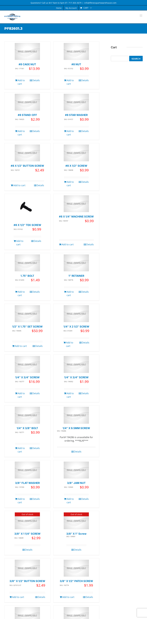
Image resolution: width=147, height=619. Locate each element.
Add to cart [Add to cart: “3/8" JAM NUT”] (70, 500)
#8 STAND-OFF (27, 114)
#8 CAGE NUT (27, 64)
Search (135, 58)
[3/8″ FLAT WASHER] (27, 470)
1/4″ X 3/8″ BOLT (27, 428)
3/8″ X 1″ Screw (76, 533)
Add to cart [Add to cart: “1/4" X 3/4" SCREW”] (21, 395)
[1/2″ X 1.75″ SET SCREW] (27, 313)
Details (36, 80)
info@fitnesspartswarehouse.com (100, 2)
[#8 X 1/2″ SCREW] (76, 153)
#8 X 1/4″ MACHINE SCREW (76, 216)
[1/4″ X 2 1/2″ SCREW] (76, 313)
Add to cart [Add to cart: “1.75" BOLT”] (21, 293)
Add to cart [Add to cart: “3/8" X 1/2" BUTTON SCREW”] (18, 597)
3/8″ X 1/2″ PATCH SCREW (76, 581)
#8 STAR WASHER (76, 114)
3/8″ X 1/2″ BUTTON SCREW (27, 581)
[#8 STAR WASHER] (76, 102)
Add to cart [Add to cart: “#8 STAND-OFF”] (21, 133)
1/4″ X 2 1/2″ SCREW (76, 326)
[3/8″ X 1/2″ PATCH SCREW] (76, 568)
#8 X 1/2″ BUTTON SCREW (27, 165)
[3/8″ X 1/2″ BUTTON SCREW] (27, 568)
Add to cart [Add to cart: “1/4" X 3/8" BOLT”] (21, 450)
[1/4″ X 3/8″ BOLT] (27, 415)
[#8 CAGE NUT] (27, 51)
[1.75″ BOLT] (27, 262)
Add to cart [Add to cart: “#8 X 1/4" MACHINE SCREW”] (68, 244)
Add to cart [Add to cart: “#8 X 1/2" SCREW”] (70, 183)
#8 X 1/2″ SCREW (76, 165)
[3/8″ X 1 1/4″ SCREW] (27, 520)
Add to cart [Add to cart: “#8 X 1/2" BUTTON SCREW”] (19, 185)
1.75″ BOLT (27, 275)
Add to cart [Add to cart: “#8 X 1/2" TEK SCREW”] (19, 242)
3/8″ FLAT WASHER (27, 482)
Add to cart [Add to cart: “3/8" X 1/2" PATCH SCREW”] (68, 597)
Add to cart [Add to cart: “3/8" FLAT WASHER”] (21, 500)
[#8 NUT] (76, 51)
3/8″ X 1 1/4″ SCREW (27, 533)
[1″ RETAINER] (76, 262)
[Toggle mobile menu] (141, 15)
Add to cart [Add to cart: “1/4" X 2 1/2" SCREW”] (69, 344)
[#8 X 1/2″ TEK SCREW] (27, 207)
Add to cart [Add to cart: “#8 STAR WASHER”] (70, 133)
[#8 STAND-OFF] (27, 102)
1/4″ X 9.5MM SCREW (76, 428)
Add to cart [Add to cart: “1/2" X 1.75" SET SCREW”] (21, 346)
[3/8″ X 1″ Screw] (76, 520)
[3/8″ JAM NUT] (76, 470)
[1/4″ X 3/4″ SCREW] (27, 364)
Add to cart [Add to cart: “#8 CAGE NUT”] (21, 82)
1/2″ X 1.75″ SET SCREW (27, 326)
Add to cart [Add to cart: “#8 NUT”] (70, 82)
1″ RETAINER (76, 275)
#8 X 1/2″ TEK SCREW (27, 225)
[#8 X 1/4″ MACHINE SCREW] (76, 203)
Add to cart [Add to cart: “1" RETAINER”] (70, 293)
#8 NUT (76, 64)
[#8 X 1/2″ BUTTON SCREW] (27, 153)
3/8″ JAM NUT (76, 482)
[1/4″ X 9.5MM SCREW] (76, 415)
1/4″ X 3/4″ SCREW (27, 377)
